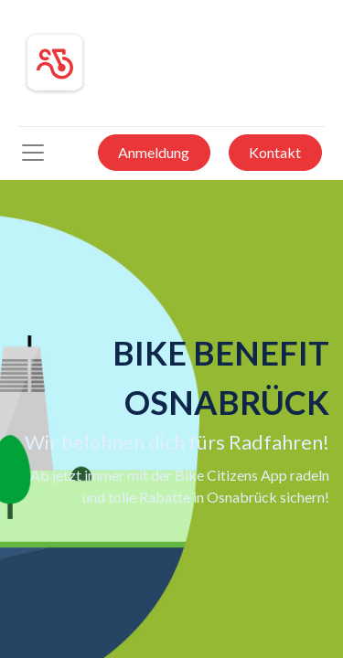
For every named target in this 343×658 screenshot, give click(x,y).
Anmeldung (153, 152)
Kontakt (275, 152)
